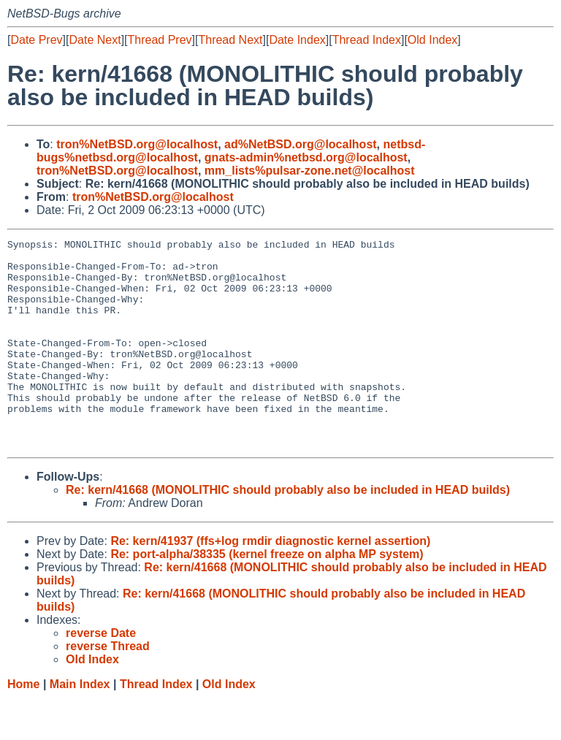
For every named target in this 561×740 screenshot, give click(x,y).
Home (23, 726)
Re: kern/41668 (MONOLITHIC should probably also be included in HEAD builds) (288, 531)
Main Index (80, 726)
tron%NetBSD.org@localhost (137, 144)
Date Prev (36, 40)
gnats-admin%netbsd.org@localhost (306, 157)
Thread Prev (160, 40)
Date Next (95, 40)
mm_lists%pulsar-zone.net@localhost (310, 170)
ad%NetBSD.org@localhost (300, 144)
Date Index (297, 40)
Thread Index (366, 40)
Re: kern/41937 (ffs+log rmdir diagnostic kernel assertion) (270, 582)
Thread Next (230, 40)
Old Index (432, 40)
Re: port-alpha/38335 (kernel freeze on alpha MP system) (266, 596)
